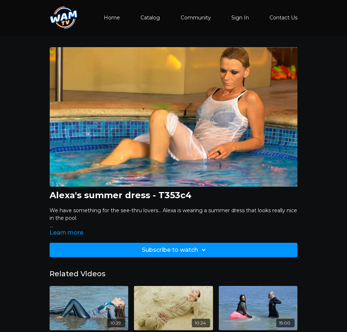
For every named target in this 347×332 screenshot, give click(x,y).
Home (112, 17)
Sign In (240, 17)
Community (196, 17)
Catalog (150, 17)
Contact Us (283, 17)
